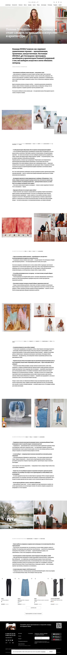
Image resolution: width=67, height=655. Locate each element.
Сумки (34, 4)
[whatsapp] (10, 640)
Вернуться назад (10, 8)
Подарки (55, 4)
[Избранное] (58, 2)
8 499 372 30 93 (10, 634)
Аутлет (60, 4)
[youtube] (12, 640)
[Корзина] (61, 2)
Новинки (20, 4)
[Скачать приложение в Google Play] (56, 637)
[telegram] (8, 640)
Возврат (19, 638)
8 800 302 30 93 (10, 635)
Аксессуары (43, 4)
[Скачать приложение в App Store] (56, 634)
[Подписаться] (48, 638)
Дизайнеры (8, 4)
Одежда (29, 4)
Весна (25, 4)
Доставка (20, 633)
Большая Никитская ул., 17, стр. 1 (24, 645)
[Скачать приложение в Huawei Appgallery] (56, 639)
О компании (30, 633)
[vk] (6, 640)
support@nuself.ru (8, 637)
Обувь (38, 4)
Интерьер (50, 4)
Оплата (19, 636)
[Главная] (33, 2)
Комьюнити (14, 4)
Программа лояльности (22, 641)
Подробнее (43, 651)
